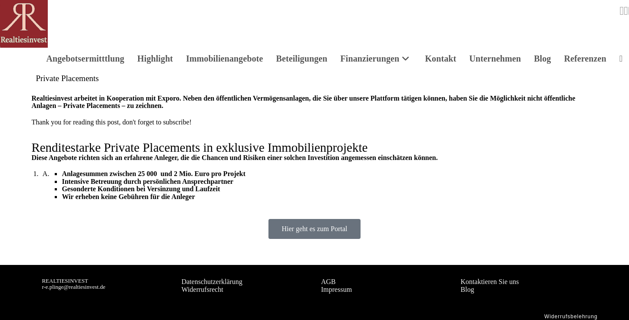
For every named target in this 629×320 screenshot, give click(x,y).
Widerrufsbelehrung (571, 316)
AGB (328, 281)
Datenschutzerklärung (212, 281)
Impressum (336, 289)
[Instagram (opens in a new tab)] (621, 11)
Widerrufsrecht (202, 289)
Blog (467, 289)
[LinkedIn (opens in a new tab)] (626, 11)
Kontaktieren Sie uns (489, 281)
